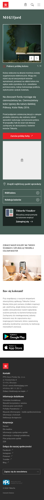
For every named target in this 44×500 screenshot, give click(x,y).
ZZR (4, 442)
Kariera (5, 426)
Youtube (6, 459)
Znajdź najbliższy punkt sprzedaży (24, 184)
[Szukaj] (32, 4)
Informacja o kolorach (11, 415)
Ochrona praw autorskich (12, 406)
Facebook (7, 450)
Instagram (7, 453)
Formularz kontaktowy (11, 400)
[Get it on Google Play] (14, 336)
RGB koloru (22, 192)
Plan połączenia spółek (12, 439)
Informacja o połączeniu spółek (15, 432)
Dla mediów (7, 429)
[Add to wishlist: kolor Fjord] (22, 160)
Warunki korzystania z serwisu (15, 403)
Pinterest (6, 456)
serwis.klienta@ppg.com (18, 386)
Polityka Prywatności (11, 409)
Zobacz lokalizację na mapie (14, 391)
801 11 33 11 (16, 388)
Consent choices (8, 493)
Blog (4, 463)
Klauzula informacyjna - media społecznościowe (22, 412)
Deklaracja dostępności (12, 418)
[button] (25, 4)
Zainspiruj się (24, 221)
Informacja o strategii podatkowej (16, 435)
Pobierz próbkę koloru (15, 66)
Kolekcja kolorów (22, 199)
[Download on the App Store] (13, 347)
